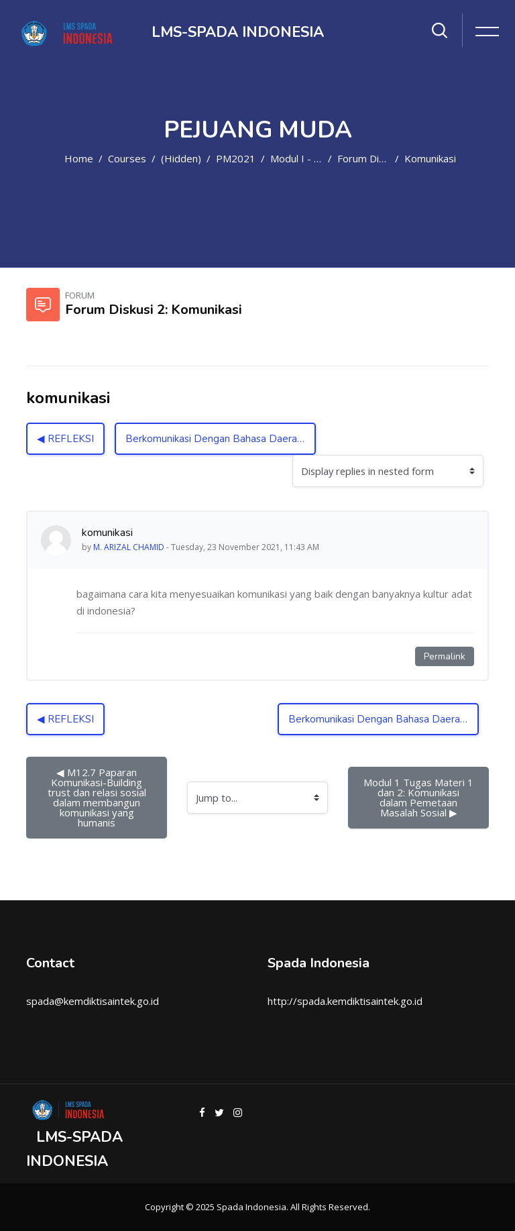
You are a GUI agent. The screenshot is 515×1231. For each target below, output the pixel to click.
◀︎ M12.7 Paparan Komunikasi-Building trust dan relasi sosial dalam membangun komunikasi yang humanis (98, 797)
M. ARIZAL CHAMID (128, 547)
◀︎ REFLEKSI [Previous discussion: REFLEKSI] (65, 438)
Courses (127, 158)
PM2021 (235, 158)
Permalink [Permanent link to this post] (444, 656)
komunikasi (430, 158)
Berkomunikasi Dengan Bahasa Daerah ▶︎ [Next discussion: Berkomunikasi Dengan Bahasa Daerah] (219, 438)
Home (78, 158)
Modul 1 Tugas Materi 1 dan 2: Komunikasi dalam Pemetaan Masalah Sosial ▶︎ (419, 797)
